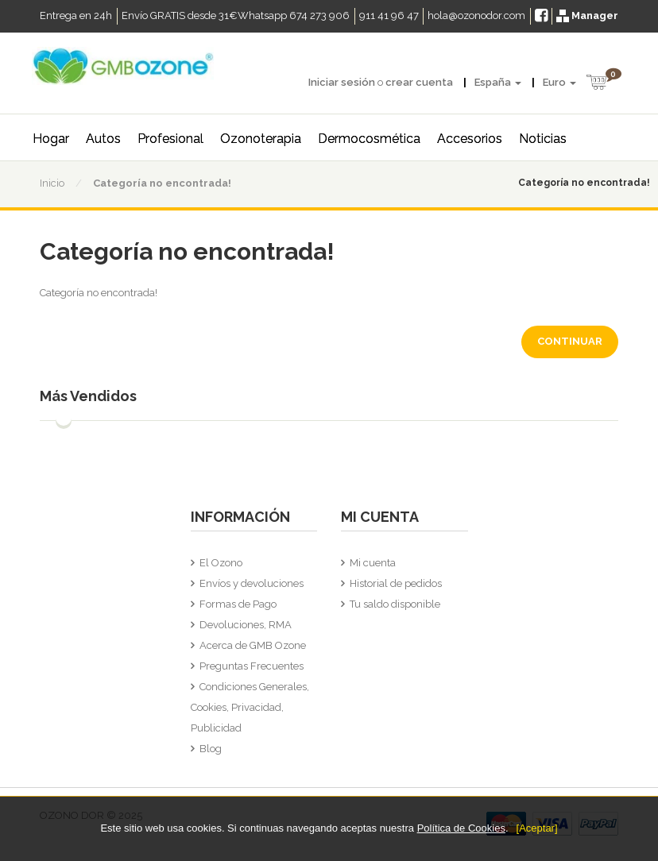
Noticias (543, 138)
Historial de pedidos (396, 583)
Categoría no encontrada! (162, 183)
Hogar (51, 138)
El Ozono (220, 563)
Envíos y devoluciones (251, 583)
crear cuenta (419, 82)
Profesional (170, 138)
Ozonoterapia (260, 138)
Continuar (569, 341)
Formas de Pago (238, 604)
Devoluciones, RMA (245, 625)
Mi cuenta (373, 563)
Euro (559, 82)
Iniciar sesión (341, 82)
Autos (103, 138)
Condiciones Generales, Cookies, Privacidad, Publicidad (250, 707)
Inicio (52, 183)
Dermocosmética (369, 138)
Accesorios (469, 138)
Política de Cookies (461, 828)
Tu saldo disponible (395, 604)
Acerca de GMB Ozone (252, 645)
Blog (210, 749)
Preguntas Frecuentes (251, 666)
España (497, 82)
